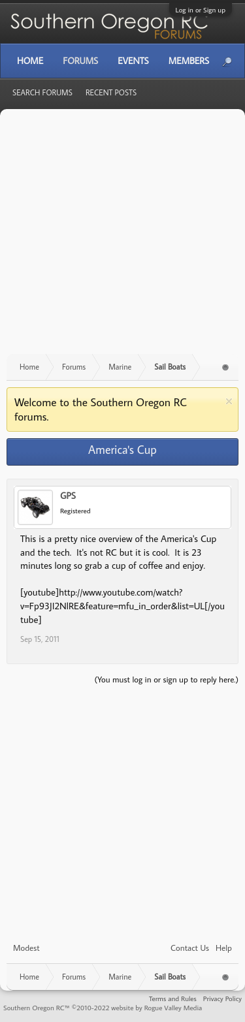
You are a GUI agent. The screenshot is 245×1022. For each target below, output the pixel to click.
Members (189, 61)
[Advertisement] (122, 238)
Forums (80, 61)
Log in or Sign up (200, 9)
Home (30, 61)
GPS (68, 496)
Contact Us (190, 947)
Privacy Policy (222, 998)
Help (224, 947)
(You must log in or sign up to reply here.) (166, 679)
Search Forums (42, 92)
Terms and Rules (173, 998)
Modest (26, 947)
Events (133, 61)
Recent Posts (111, 92)
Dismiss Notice (229, 401)
